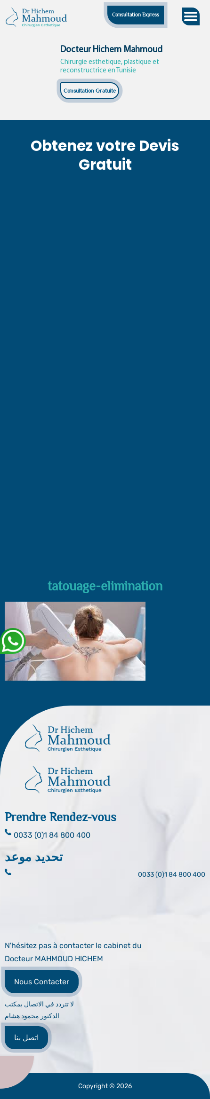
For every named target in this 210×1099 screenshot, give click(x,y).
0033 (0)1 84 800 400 (171, 875)
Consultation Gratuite (90, 90)
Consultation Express (135, 14)
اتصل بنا (26, 1037)
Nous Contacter (41, 981)
